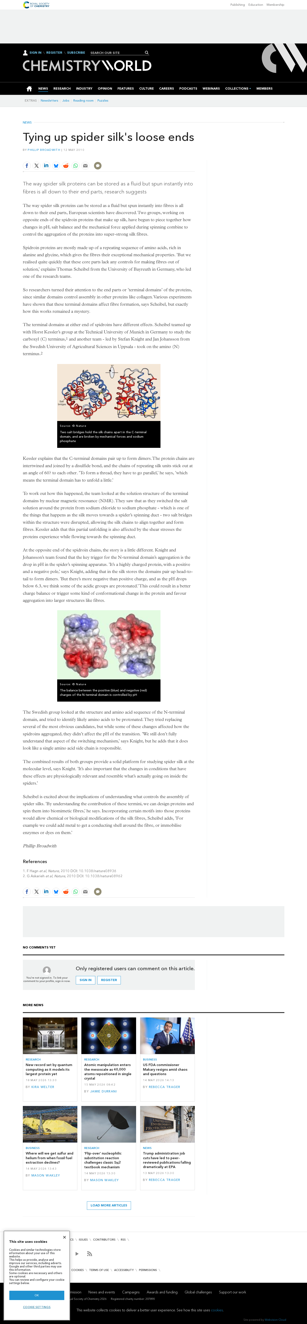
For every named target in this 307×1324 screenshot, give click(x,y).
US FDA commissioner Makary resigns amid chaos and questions (165, 1069)
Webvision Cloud (275, 1319)
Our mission (72, 1292)
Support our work (232, 1292)
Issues (83, 1239)
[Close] (64, 1237)
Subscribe (76, 53)
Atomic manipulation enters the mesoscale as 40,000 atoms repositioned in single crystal (107, 1071)
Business (150, 1059)
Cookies (77, 1270)
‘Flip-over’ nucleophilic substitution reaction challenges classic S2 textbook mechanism (102, 1160)
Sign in (86, 980)
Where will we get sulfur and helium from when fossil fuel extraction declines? (49, 1158)
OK (37, 1295)
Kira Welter (43, 1087)
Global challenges (198, 1292)
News (27, 122)
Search (147, 52)
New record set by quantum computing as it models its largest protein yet (49, 1069)
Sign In (35, 53)
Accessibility (124, 1270)
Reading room (83, 100)
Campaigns (131, 1292)
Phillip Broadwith (44, 149)
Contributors (104, 1239)
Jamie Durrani (103, 1091)
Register (54, 53)
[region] (37, 1275)
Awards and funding (162, 1292)
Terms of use (99, 1270)
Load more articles (109, 1205)
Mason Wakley (45, 1175)
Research (33, 1059)
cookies (217, 1310)
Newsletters (49, 100)
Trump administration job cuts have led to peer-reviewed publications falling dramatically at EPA (167, 1160)
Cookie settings (37, 1307)
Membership (275, 5)
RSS (123, 1239)
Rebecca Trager (164, 1087)
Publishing (238, 5)
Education (255, 5)
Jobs (65, 100)
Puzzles (103, 100)
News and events (101, 1292)
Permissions (148, 1270)
